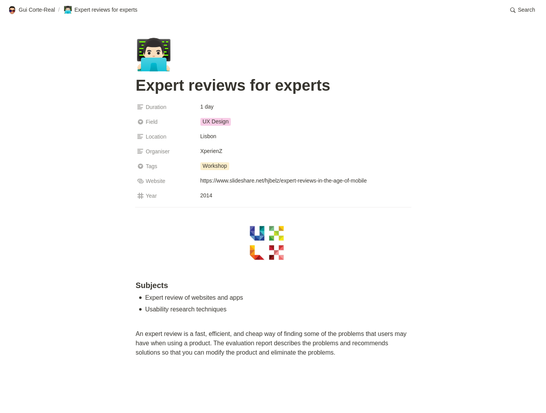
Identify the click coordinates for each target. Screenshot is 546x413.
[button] (522, 10)
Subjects (152, 285)
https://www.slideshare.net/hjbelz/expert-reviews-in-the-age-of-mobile (283, 181)
